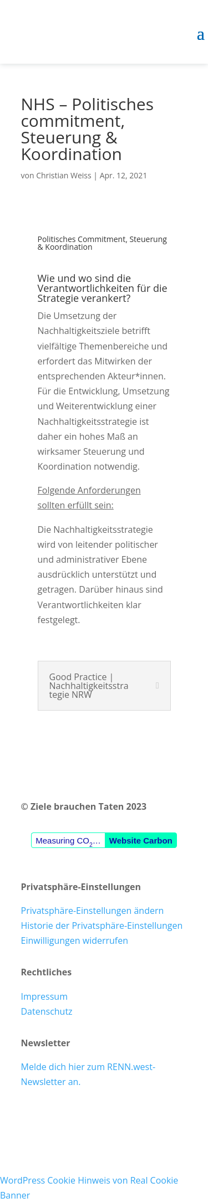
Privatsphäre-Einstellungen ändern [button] (92, 910)
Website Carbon (141, 840)
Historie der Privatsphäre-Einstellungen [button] (102, 925)
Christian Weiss (64, 175)
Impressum (44, 996)
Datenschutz (47, 1011)
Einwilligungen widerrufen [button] (75, 940)
